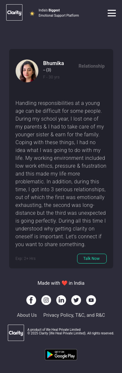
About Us (27, 315)
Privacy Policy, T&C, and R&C (74, 315)
